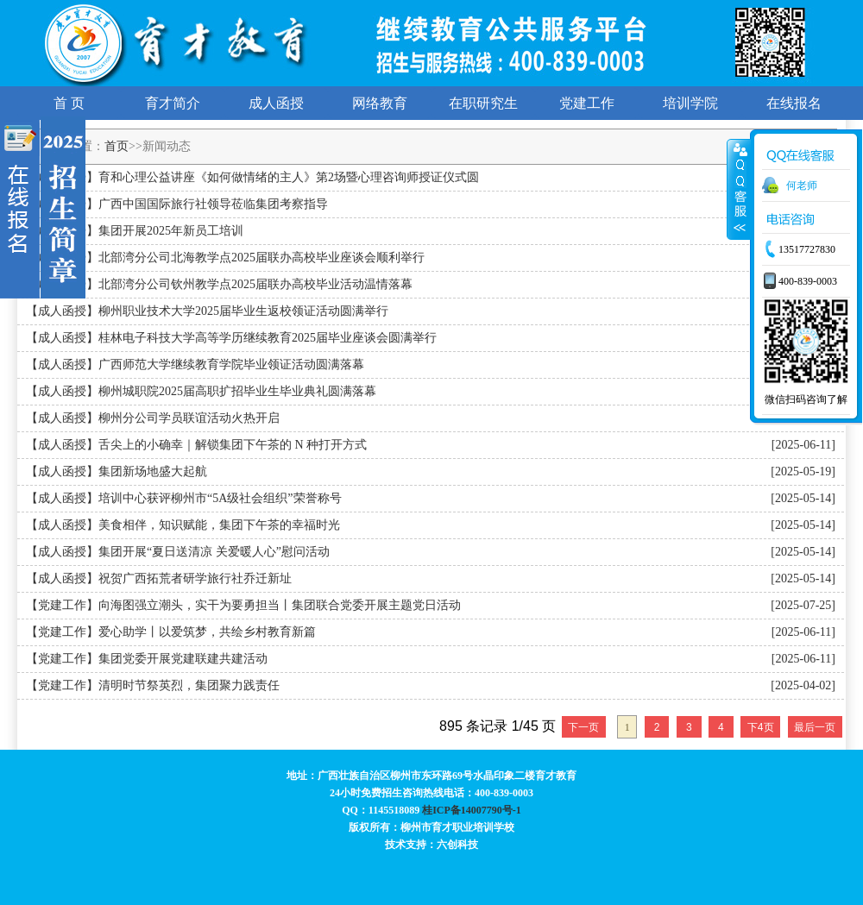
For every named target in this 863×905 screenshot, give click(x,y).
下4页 (760, 727)
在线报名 (794, 103)
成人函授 (276, 103)
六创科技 (457, 845)
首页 (116, 146)
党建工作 (586, 103)
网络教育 (379, 103)
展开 (739, 189)
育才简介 (172, 103)
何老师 (801, 185)
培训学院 (690, 103)
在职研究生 (483, 103)
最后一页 (814, 727)
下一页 (583, 727)
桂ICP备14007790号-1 (471, 810)
